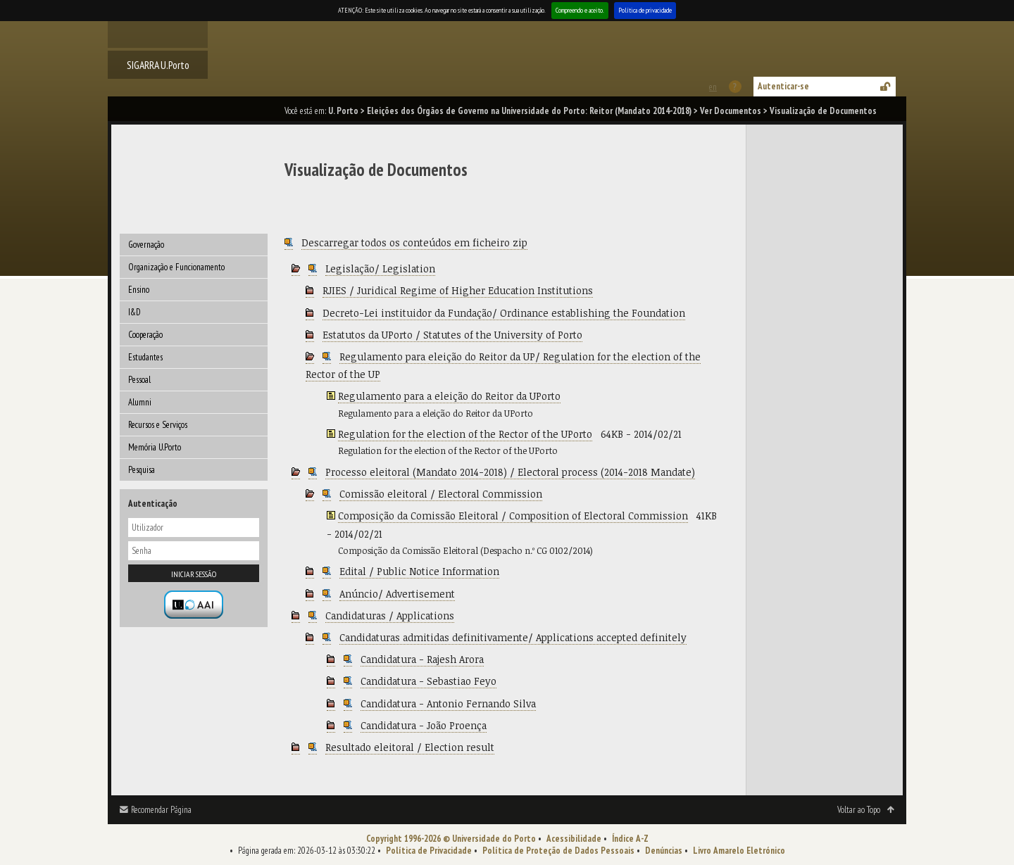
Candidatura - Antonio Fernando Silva (448, 703)
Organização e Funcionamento (176, 267)
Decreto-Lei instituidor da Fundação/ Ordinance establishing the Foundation (504, 313)
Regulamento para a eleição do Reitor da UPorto (449, 396)
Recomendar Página (161, 810)
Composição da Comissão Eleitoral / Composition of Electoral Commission (513, 515)
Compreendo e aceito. (580, 10)
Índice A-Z (630, 839)
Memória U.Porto (154, 447)
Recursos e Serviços (157, 425)
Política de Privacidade (429, 851)
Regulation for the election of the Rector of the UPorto (465, 434)
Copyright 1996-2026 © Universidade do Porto (451, 839)
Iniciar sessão (193, 574)
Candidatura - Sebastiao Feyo (428, 681)
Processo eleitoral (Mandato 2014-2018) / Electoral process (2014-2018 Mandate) (510, 472)
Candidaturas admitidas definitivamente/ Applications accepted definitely (513, 637)
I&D (134, 312)
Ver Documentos (730, 111)
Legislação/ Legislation (380, 268)
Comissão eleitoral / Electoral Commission (440, 493)
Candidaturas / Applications (389, 615)
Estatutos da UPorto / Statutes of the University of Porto (452, 334)
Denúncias (663, 851)
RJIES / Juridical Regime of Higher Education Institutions (458, 290)
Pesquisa (141, 470)
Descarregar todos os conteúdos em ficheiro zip (414, 242)
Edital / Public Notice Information (419, 571)
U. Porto (343, 111)
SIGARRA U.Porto (158, 65)
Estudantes (145, 357)
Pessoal (139, 380)
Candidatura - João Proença (424, 725)
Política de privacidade (645, 10)
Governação (146, 245)
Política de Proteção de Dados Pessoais (558, 851)
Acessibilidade (573, 839)
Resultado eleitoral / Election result (409, 747)
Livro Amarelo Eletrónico (739, 851)
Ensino (138, 290)
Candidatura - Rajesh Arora (422, 659)
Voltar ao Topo (858, 810)
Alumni (139, 402)
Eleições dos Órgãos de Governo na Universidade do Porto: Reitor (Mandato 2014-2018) (529, 111)
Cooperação (145, 335)
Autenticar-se (783, 86)
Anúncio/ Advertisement (397, 593)
